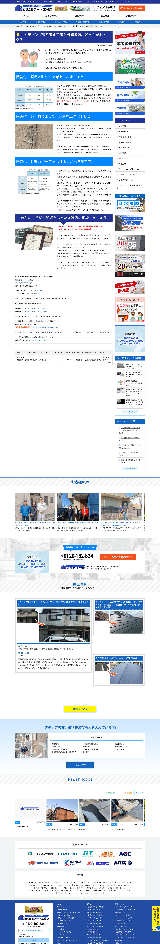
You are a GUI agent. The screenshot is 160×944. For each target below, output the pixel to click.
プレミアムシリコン (123, 926)
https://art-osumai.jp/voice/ (36, 311)
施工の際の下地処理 (94, 921)
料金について (79, 16)
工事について (51, 16)
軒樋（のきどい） (100, 890)
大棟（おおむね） (36, 890)
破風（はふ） (55, 888)
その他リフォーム (126, 179)
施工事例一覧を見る (81, 709)
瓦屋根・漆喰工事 (82, 22)
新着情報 (127, 792)
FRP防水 (61, 893)
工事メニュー (61, 907)
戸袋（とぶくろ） (127, 883)
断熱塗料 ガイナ (121, 912)
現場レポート (111, 792)
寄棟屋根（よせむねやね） (96, 888)
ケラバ (81, 888)
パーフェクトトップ (123, 923)
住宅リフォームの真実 (94, 935)
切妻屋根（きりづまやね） (117, 888)
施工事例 (105, 16)
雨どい (110, 885)
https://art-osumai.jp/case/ (35, 308)
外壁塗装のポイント (94, 937)
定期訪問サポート (94, 932)
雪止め (31, 883)
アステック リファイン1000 (126, 910)
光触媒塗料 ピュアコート (125, 932)
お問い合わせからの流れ (96, 915)
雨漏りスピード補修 (94, 910)
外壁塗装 (137, 22)
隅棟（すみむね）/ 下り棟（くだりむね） (59, 890)
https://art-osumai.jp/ (23, 283)
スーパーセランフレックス (125, 937)
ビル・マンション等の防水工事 (129, 186)
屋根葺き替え (40, 22)
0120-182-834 (105, 7)
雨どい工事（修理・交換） (130, 169)
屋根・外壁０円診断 (94, 912)
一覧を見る (130, 412)
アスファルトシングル (74, 893)
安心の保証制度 (93, 929)
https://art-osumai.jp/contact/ (38, 340)
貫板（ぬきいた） (70, 888)
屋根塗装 (121, 22)
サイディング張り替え (128, 174)
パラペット (128, 890)
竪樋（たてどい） (115, 890)
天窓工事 (122, 163)
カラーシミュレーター (95, 918)
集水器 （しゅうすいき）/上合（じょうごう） (89, 885)
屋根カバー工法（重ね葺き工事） (69, 912)
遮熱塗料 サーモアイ (123, 921)
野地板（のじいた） (70, 883)
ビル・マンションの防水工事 (68, 940)
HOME (59, 904)
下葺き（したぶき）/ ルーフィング (48, 883)
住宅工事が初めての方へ (96, 907)
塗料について (119, 904)
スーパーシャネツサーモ (124, 907)
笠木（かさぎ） (85, 883)
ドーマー (79, 890)
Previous (13, 512)
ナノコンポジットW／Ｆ (124, 918)
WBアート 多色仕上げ (123, 915)
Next (147, 512)
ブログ (139, 792)
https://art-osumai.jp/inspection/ (44, 327)
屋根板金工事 (103, 22)
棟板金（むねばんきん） (124, 885)
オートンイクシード (94, 923)
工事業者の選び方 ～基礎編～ (98, 940)
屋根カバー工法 (61, 22)
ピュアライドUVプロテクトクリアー (128, 935)
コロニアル (98, 893)
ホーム (26, 16)
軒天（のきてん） (42, 888)
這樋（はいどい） (65, 885)
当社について (131, 16)
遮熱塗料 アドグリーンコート (126, 929)
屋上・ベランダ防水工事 (66, 918)
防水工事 (23, 22)
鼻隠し (88, 890)
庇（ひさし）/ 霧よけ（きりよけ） (105, 883)
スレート (88, 893)
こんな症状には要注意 (95, 926)
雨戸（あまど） (35, 885)
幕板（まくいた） (49, 885)
